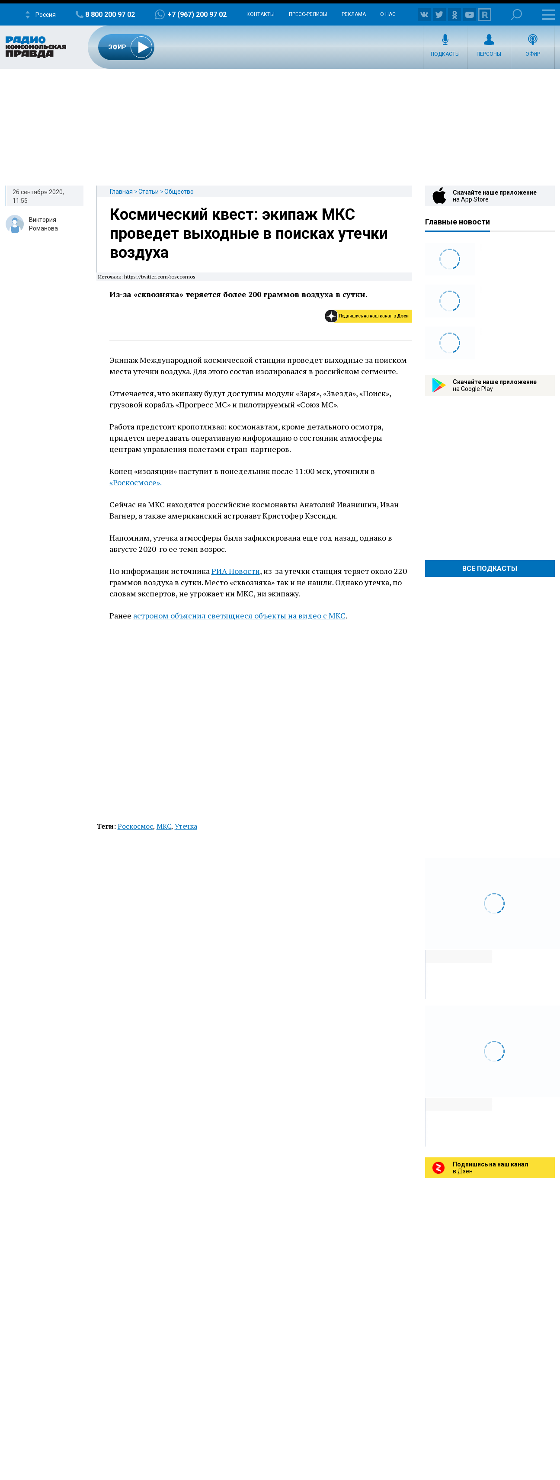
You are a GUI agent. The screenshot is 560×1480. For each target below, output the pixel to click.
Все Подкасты (489, 568)
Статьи (148, 191)
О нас (388, 14)
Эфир (532, 54)
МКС (164, 826)
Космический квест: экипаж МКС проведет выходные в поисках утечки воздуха (249, 233)
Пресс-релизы (308, 14)
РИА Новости (235, 571)
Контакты (260, 14)
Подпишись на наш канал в (374, 316)
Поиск (516, 14)
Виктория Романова (43, 224)
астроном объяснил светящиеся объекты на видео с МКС (239, 615)
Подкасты (445, 54)
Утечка (186, 826)
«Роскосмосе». (135, 482)
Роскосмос (135, 826)
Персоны (489, 54)
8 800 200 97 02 (110, 14)
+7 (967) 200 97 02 (197, 14)
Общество (179, 191)
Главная (121, 191)
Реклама (354, 14)
